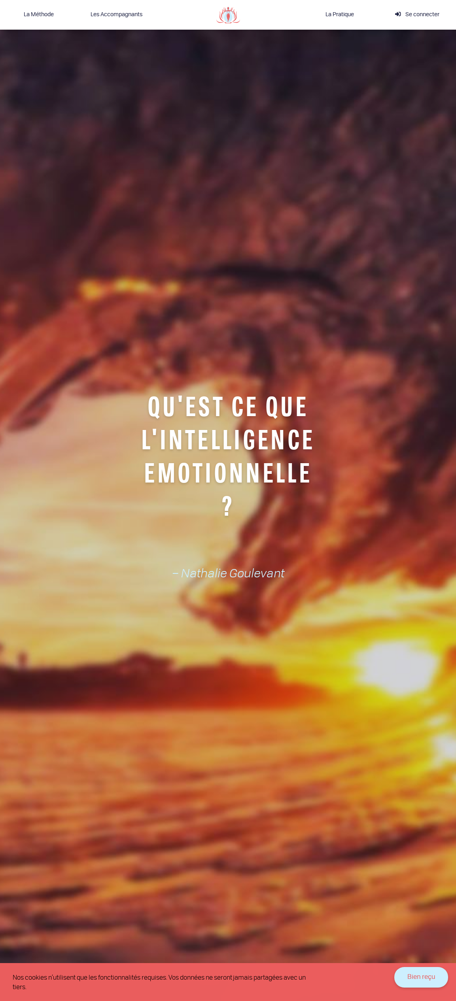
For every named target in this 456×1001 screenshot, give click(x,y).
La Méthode (39, 14)
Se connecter (417, 14)
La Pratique (339, 14)
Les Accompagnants (116, 14)
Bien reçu (421, 977)
